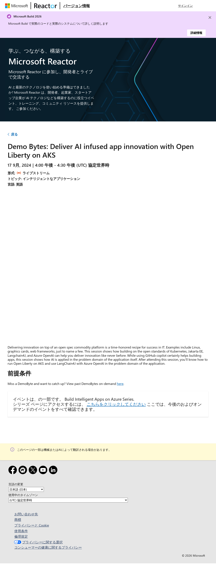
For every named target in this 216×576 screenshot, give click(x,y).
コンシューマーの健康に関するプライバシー (48, 547)
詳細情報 (196, 33)
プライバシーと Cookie (31, 525)
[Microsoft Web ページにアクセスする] (17, 5)
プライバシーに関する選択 (38, 542)
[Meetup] (24, 471)
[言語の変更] (26, 489)
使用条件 (21, 531)
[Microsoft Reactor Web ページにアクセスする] (45, 5)
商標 (17, 519)
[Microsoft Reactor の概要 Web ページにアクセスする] (77, 5)
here (120, 383)
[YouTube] (44, 471)
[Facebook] (13, 471)
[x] (34, 471)
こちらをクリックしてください (116, 404)
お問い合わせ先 (26, 514)
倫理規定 (21, 536)
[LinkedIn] (54, 471)
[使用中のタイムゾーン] (68, 500)
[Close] (210, 17)
